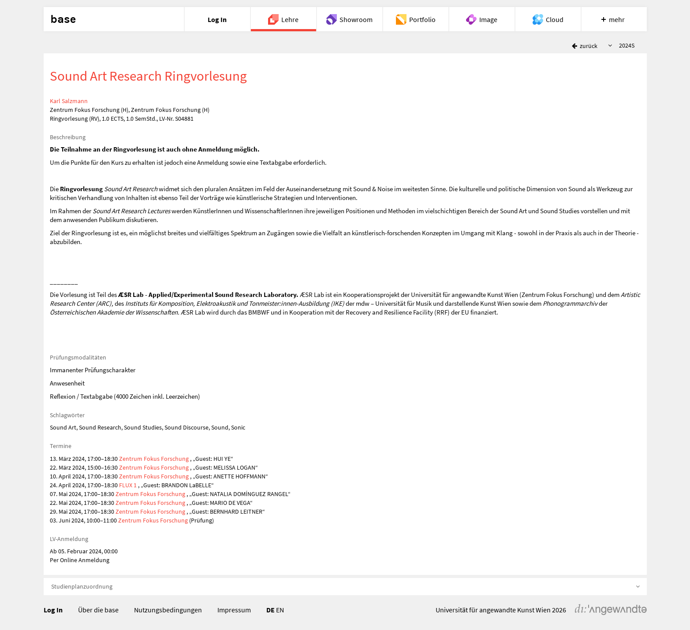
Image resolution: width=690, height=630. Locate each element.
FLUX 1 (128, 485)
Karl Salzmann (69, 101)
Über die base (98, 609)
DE (270, 609)
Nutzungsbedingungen (168, 609)
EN (280, 609)
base (63, 19)
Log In (53, 609)
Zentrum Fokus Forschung (154, 459)
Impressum (234, 609)
